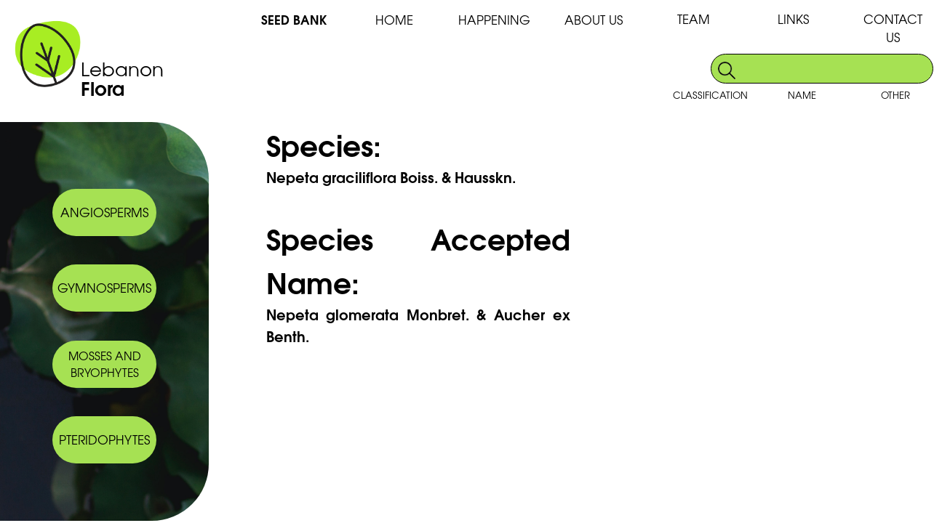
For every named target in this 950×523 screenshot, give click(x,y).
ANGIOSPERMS (104, 212)
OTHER (895, 95)
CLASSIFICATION (710, 95)
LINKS (793, 18)
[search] (835, 68)
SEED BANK (294, 18)
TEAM (693, 18)
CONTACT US (892, 27)
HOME (394, 19)
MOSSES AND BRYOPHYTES (104, 364)
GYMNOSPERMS (104, 287)
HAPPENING (494, 19)
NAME (802, 95)
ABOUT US (593, 19)
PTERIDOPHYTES (104, 439)
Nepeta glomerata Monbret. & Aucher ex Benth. (418, 324)
